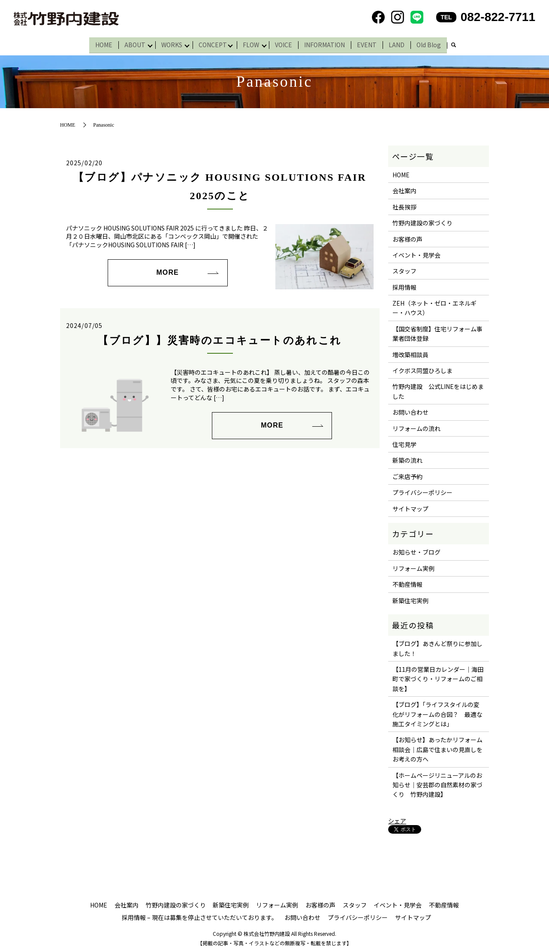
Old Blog (433, 43)
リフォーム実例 (413, 566)
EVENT (371, 43)
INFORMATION (328, 43)
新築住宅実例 (410, 597)
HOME (100, 43)
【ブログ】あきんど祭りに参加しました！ (437, 646)
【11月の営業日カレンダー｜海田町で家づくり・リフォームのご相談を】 (437, 676)
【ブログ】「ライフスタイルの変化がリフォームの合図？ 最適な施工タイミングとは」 (437, 711)
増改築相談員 (410, 352)
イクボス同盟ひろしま (422, 368)
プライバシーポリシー (422, 490)
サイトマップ (410, 506)
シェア (397, 818)
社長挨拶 (404, 204)
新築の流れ (407, 457)
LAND (401, 43)
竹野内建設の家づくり (422, 220)
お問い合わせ (410, 409)
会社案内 (404, 188)
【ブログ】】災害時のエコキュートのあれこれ (219, 337)
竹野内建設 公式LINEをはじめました (438, 388)
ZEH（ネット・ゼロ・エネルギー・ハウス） (434, 305)
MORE (167, 269)
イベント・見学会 (416, 252)
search (457, 44)
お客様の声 (407, 236)
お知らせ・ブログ (416, 549)
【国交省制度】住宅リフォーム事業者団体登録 (437, 331)
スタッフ (404, 268)
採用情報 (404, 284)
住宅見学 (404, 441)
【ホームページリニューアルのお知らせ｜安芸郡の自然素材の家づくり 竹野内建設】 (437, 782)
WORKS (170, 43)
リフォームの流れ (416, 426)
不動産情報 (407, 581)
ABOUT (131, 43)
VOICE (287, 43)
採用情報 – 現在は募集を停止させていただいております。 (200, 915)
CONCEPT (213, 43)
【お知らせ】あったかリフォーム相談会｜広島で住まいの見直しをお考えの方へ (437, 747)
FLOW (253, 43)
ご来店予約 (407, 474)
